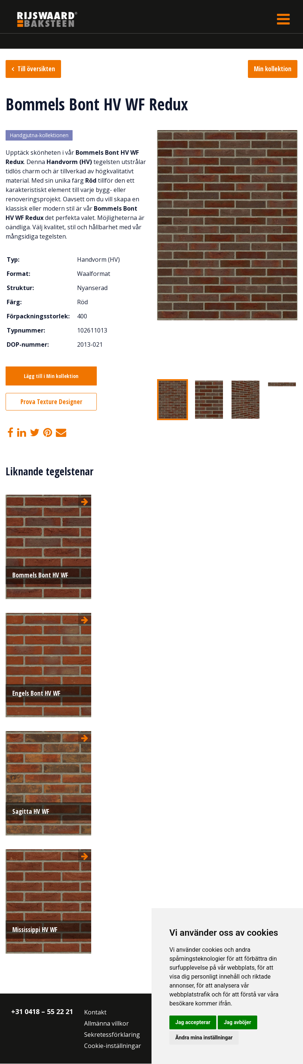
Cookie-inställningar (112, 1046)
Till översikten (36, 68)
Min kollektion (272, 68)
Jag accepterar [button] (192, 1022)
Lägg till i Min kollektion (51, 376)
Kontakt (95, 1012)
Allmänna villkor (106, 1024)
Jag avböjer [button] (237, 1022)
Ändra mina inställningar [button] (204, 1038)
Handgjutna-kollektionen (39, 135)
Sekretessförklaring (112, 1035)
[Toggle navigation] (283, 19)
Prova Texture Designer (51, 402)
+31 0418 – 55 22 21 (42, 1011)
